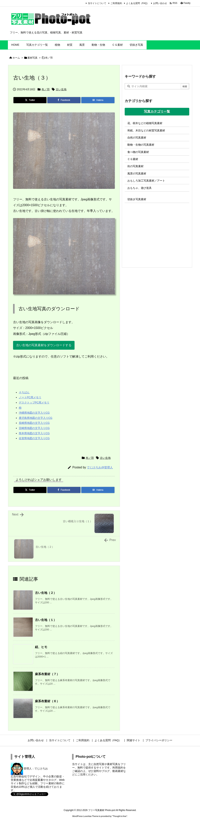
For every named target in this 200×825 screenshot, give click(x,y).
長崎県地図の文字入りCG (34, 422)
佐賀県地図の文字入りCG (34, 438)
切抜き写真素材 (136, 199)
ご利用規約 (116, 3)
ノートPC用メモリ (30, 397)
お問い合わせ (160, 3)
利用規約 (117, 767)
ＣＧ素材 (132, 159)
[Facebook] (63, 100)
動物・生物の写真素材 (140, 144)
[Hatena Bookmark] (97, 100)
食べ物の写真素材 (138, 152)
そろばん (24, 392)
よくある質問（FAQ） (137, 3)
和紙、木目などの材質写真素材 (146, 130)
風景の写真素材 (136, 173)
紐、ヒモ (41, 647)
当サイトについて (97, 3)
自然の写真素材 (136, 137)
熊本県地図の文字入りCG (34, 433)
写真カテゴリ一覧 (157, 111)
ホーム (16, 57)
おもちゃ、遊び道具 (139, 187)
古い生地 (61, 89)
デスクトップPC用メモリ (34, 402)
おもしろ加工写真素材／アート (146, 180)
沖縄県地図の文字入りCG (34, 412)
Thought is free (119, 816)
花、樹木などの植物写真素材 (144, 123)
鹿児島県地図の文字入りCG (35, 417)
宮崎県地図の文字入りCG (34, 428)
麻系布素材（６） (47, 701)
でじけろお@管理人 (100, 467)
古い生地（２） (45, 592)
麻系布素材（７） (47, 674)
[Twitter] (29, 100)
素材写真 (32, 57)
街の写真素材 (135, 166)
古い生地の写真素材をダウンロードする (43, 345)
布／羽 (49, 57)
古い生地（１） (45, 620)
